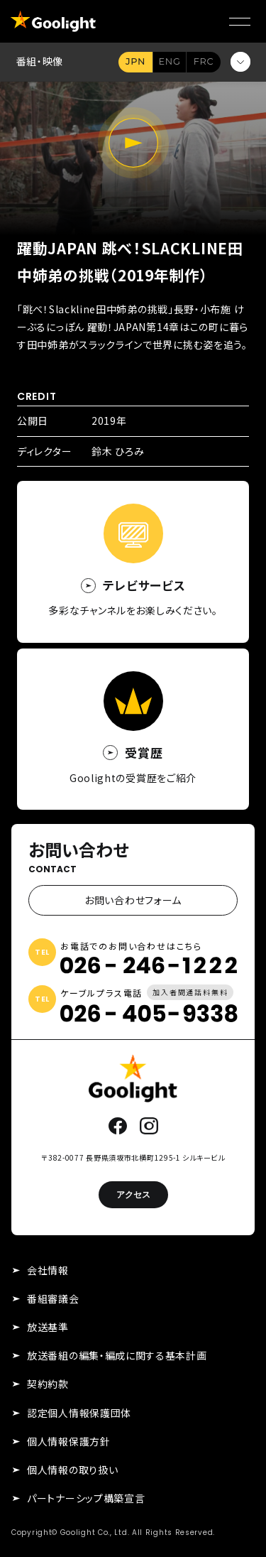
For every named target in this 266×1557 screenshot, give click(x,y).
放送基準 (48, 1327)
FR (204, 62)
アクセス (133, 1194)
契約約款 (48, 1384)
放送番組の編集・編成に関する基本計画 (117, 1355)
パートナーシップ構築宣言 (86, 1498)
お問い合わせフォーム (133, 900)
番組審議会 (53, 1298)
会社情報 (48, 1270)
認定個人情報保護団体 (79, 1413)
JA (135, 62)
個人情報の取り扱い (72, 1470)
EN (170, 62)
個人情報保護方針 (69, 1441)
